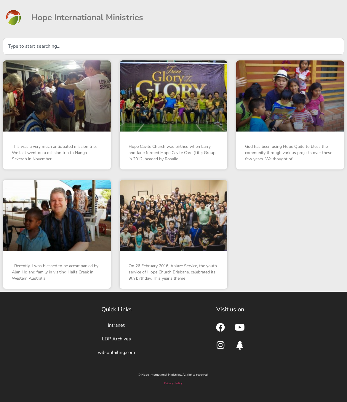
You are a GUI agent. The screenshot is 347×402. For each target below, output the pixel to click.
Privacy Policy (173, 383)
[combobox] (173, 46)
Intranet (116, 325)
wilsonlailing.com (116, 352)
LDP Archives (116, 339)
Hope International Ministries (87, 17)
